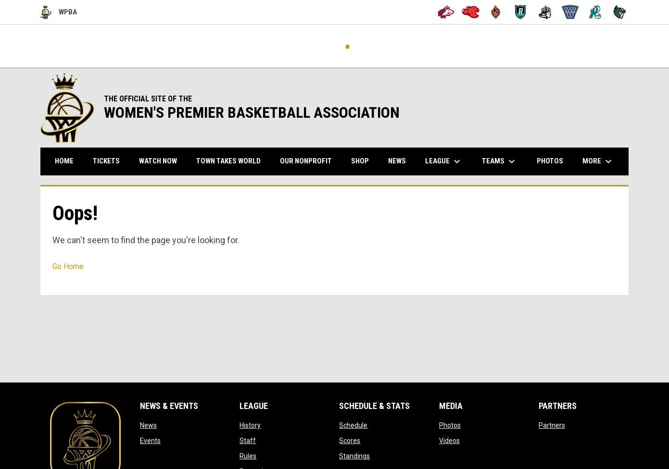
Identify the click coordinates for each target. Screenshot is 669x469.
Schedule (353, 425)
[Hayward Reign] (545, 12)
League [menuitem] (444, 161)
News (148, 425)
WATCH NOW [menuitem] (161, 160)
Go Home (68, 266)
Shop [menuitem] (363, 160)
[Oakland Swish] (570, 12)
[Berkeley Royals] (521, 12)
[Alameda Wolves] (446, 12)
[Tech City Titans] (620, 12)
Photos (450, 425)
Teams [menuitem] (500, 161)
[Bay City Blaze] (496, 12)
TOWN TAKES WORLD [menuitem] (232, 160)
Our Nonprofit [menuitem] (309, 160)
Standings (354, 456)
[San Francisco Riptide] (595, 12)
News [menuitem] (397, 161)
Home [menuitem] (64, 161)
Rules (248, 456)
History (250, 425)
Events (150, 440)
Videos (449, 440)
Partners (552, 425)
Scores (349, 440)
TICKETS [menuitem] (110, 160)
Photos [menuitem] (550, 161)
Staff (248, 440)
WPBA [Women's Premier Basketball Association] (58, 12)
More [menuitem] (598, 161)
